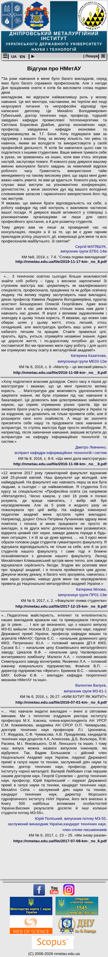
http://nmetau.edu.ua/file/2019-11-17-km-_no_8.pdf (61, 261)
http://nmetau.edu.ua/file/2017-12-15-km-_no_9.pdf (61, 606)
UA (14, 56)
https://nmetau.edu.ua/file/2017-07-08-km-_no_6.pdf (60, 841)
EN (23, 56)
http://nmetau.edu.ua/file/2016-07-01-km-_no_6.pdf (61, 702)
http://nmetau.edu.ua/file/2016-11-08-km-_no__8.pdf (60, 372)
